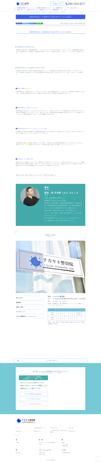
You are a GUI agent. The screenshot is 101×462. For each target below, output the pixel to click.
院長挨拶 (29, 302)
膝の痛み (18, 452)
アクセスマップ (29, 311)
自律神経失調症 (66, 452)
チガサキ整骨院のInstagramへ (33, 404)
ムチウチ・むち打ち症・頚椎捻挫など (48, 442)
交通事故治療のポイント (40, 427)
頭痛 (17, 442)
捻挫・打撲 (42, 452)
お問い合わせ (72, 431)
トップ (18, 427)
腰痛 (63, 442)
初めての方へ (29, 298)
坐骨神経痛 (65, 445)
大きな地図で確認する (52, 359)
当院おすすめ (37, 431)
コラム (18, 434)
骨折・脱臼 (42, 454)
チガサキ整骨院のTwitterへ (33, 399)
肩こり (41, 444)
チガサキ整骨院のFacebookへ (33, 394)
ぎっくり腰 (65, 444)
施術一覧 (19, 431)
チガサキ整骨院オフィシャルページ (29, 316)
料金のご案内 (29, 307)
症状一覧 (71, 427)
